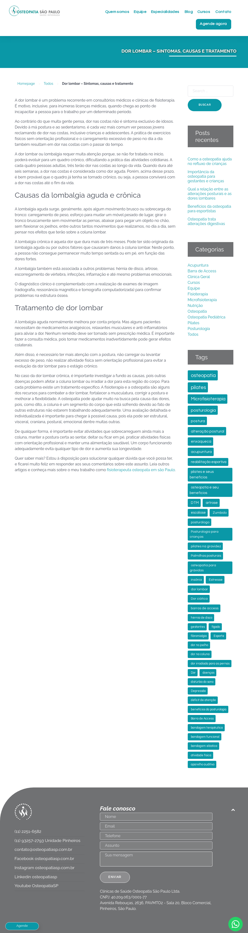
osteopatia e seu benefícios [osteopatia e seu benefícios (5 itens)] (204, 490)
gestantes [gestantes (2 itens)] (198, 626)
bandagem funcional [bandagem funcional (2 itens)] (205, 736)
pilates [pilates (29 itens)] (198, 387)
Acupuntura (198, 265)
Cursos (194, 282)
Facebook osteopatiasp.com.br (44, 858)
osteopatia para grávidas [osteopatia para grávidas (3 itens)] (203, 568)
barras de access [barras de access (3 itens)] (204, 608)
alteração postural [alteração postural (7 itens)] (207, 431)
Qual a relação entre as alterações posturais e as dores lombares (210, 194)
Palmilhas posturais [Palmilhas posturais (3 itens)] (206, 555)
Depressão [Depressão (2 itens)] (198, 691)
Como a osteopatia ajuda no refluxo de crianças (210, 161)
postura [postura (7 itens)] (198, 421)
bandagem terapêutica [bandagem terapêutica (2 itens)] (207, 727)
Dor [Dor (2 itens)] (193, 672)
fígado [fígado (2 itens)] (216, 626)
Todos (48, 83)
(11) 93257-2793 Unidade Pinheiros (47, 840)
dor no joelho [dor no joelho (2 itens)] (199, 645)
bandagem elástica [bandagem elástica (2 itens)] (204, 746)
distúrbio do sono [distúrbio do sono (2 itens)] (202, 681)
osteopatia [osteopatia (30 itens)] (203, 375)
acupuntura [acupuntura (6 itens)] (201, 452)
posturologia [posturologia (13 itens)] (203, 410)
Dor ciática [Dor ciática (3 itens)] (199, 598)
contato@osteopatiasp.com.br (44, 849)
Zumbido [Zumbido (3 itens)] (220, 512)
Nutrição (195, 305)
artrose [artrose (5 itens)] (212, 503)
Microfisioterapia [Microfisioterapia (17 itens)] (208, 398)
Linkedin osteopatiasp (36, 876)
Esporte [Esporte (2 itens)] (219, 636)
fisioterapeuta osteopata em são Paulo (141, 470)
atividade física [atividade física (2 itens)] (201, 755)
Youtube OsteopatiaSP (36, 885)
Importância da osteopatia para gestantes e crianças (206, 176)
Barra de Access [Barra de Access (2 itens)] (202, 718)
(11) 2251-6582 (28, 831)
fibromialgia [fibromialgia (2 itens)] (199, 636)
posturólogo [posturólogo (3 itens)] (200, 522)
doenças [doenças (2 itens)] (208, 672)
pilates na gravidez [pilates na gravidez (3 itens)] (206, 546)
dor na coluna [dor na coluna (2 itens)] (200, 654)
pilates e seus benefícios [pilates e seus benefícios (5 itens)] (202, 474)
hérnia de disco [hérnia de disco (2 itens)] (201, 617)
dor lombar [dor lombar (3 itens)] (199, 589)
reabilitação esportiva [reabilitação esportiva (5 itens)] (208, 462)
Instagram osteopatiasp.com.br (45, 867)
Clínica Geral (199, 276)
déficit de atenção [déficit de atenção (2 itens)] (203, 700)
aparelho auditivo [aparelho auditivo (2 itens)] (202, 764)
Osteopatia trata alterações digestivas (206, 221)
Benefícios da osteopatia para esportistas (209, 208)
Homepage (26, 83)
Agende (22, 925)
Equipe (194, 288)
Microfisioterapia (202, 300)
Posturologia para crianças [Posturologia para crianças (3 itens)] (204, 534)
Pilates (194, 323)
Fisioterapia (198, 294)
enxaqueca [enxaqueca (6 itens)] (201, 441)
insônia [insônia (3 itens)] (196, 579)
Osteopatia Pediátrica (206, 317)
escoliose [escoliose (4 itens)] (198, 512)
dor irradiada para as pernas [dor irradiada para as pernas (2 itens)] (210, 663)
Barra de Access (202, 271)
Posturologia (199, 328)
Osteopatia (197, 311)
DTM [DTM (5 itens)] (195, 503)
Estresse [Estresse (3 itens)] (216, 579)
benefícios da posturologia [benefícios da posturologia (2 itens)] (208, 709)
